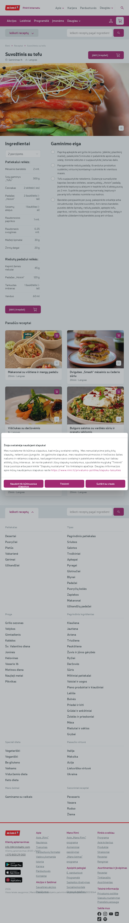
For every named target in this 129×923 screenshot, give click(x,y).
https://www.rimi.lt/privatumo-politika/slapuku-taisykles (86, 470)
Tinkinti (64, 483)
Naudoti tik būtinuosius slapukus (23, 485)
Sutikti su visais (105, 483)
